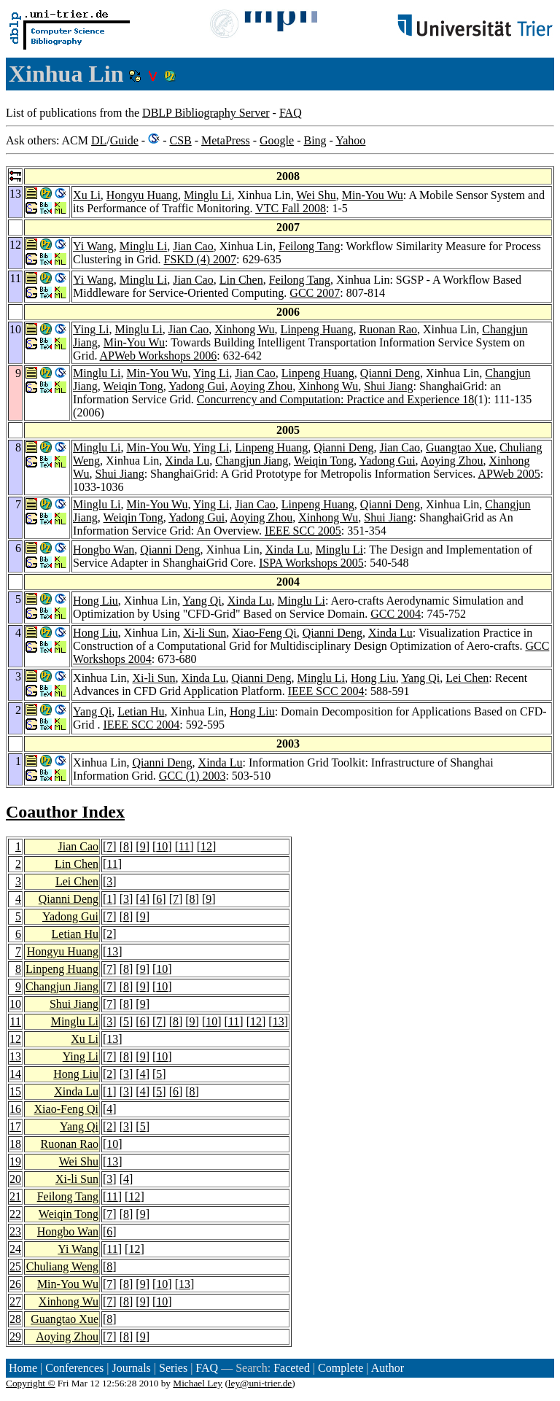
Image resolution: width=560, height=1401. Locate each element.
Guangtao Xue (460, 447)
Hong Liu (95, 600)
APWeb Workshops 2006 (158, 355)
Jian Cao (193, 246)
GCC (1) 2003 (192, 775)
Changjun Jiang (251, 460)
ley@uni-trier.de (260, 1383)
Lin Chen (241, 279)
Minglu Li (207, 195)
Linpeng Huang (316, 329)
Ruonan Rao (388, 329)
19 (15, 1161)
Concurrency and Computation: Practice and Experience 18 (335, 399)
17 (15, 1126)
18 (15, 1144)
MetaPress (225, 140)
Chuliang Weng (62, 1266)
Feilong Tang (309, 246)
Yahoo (350, 140)
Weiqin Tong (133, 386)
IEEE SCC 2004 (326, 691)
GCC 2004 (395, 614)
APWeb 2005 (509, 473)
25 (15, 1266)
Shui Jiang (388, 386)
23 (15, 1231)
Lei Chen (467, 678)
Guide (124, 140)
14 (15, 1074)
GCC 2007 (314, 293)
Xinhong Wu (244, 329)
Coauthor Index (65, 811)
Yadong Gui (196, 386)
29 (15, 1336)
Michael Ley (197, 1383)
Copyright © (30, 1383)
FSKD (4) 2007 (200, 259)
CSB (180, 140)
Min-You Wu (372, 195)
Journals (131, 1368)
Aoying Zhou (261, 386)
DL (98, 140)
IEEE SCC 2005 (303, 530)
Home (23, 1368)
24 (15, 1249)
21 (15, 1196)
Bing (314, 140)
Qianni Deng (390, 373)
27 (15, 1301)
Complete (340, 1368)
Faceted (291, 1368)
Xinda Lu (187, 460)
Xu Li (87, 195)
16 (15, 1109)
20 (15, 1179)
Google (277, 140)
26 (15, 1284)
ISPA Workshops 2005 (311, 562)
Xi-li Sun (204, 632)
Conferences (74, 1368)
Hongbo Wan (103, 549)
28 (15, 1319)
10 (162, 846)
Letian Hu (140, 711)
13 (112, 951)
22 (15, 1214)
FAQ (290, 112)
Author (387, 1368)
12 (206, 846)
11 (184, 846)
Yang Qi (202, 600)
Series (173, 1368)
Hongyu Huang (142, 195)
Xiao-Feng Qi (264, 632)
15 (15, 1091)
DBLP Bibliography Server (206, 112)
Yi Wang (93, 246)
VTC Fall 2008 (290, 208)
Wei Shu (315, 195)
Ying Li (91, 329)
